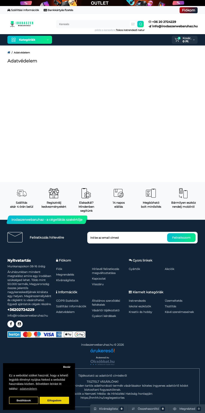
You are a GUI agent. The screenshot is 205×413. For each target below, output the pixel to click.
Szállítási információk (23, 10)
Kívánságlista (65, 280)
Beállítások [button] (24, 400)
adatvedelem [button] (28, 388)
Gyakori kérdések (104, 316)
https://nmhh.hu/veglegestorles (102, 398)
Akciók (169, 269)
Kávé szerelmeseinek (179, 312)
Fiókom (188, 10)
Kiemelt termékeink (74, 40)
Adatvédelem (65, 312)
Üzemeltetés (173, 301)
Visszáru (98, 284)
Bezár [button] (66, 366)
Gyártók (134, 269)
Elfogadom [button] (54, 400)
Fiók (59, 269)
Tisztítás (170, 306)
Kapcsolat (99, 278)
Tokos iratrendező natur (130, 30)
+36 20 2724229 (162, 22)
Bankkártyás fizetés (58, 10)
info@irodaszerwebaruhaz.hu (173, 26)
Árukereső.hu (102, 357)
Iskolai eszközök (140, 306)
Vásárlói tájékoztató (106, 310)
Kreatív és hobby (140, 312)
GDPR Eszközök (67, 301)
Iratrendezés (137, 301)
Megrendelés (65, 274)
